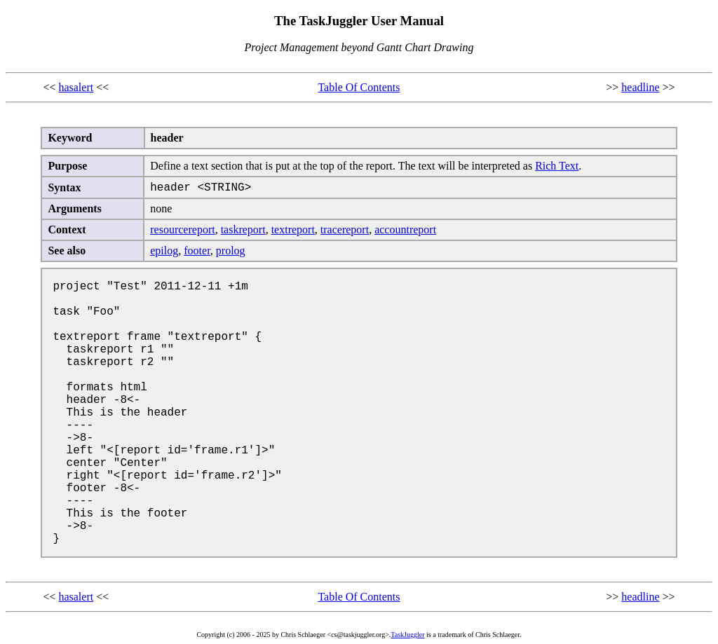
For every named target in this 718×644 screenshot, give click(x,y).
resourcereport (182, 229)
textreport (293, 229)
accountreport (405, 229)
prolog (230, 250)
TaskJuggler (407, 634)
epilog (164, 250)
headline (640, 87)
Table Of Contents (359, 87)
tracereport (344, 229)
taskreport (243, 229)
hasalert (75, 87)
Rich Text (556, 166)
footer (197, 250)
